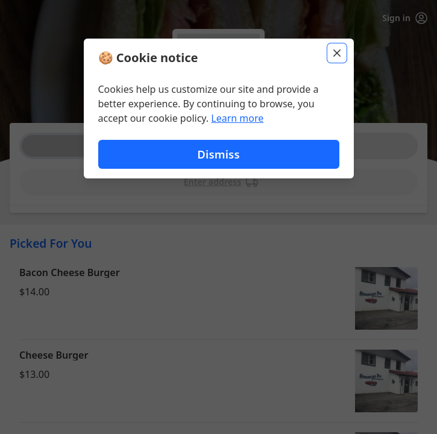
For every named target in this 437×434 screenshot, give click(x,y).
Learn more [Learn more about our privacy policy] (237, 118)
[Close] (337, 53)
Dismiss (218, 154)
